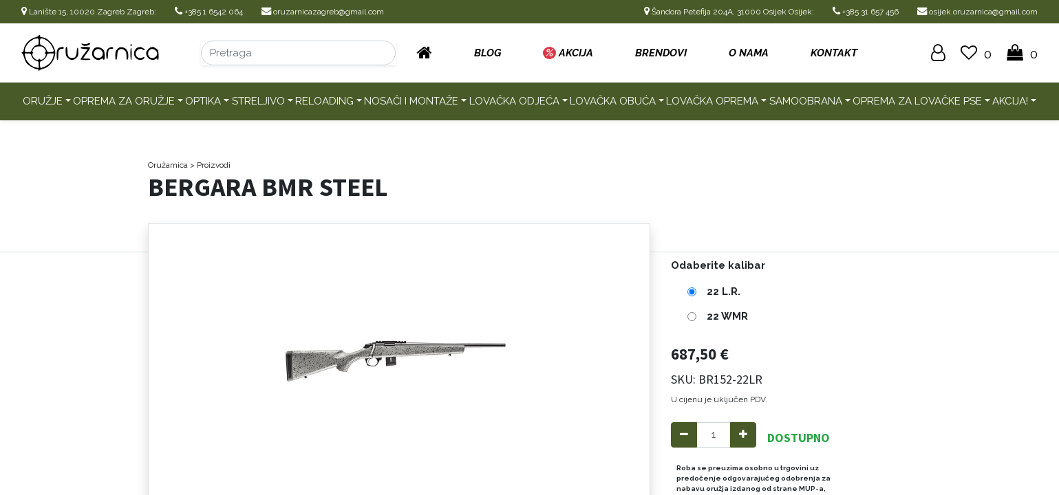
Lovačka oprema (712, 101)
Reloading (324, 101)
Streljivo (258, 101)
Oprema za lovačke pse (917, 101)
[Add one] (743, 435)
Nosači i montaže (411, 101)
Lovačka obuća (613, 101)
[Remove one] (684, 435)
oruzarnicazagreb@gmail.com (322, 11)
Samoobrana (805, 101)
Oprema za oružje (124, 101)
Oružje (43, 101)
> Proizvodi (210, 165)
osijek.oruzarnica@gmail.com (977, 11)
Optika (203, 101)
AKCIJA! (1010, 101)
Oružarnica (168, 165)
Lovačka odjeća (514, 101)
